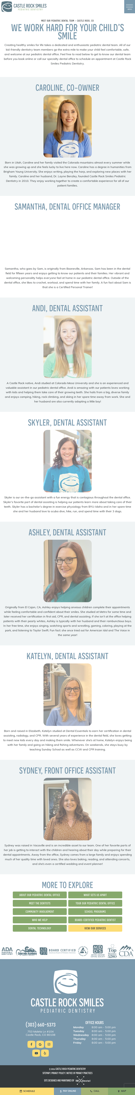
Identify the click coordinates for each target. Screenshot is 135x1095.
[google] (40, 1044)
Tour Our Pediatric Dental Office (95, 903)
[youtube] (36, 1053)
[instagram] (49, 1044)
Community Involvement (40, 911)
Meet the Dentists (40, 903)
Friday (77, 1043)
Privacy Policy (58, 1073)
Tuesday (78, 1031)
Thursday (79, 1039)
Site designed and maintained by (67, 1080)
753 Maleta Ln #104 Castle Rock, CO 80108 (40, 1033)
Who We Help (40, 920)
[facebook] (31, 1044)
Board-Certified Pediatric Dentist (95, 920)
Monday (78, 1027)
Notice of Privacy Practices (79, 1073)
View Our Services (95, 928)
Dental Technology (39, 928)
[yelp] (45, 1053)
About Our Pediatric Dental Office (39, 895)
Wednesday (81, 1035)
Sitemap (46, 1073)
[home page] (24, 6)
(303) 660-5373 (41, 1024)
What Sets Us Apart (95, 895)
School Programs (95, 911)
